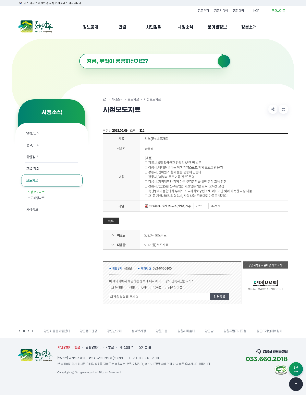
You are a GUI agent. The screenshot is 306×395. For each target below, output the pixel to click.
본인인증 (275, 27)
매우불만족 (175, 287)
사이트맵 (285, 27)
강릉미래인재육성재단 (270, 331)
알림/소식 (33, 133)
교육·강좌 (33, 168)
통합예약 (238, 11)
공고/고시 (33, 144)
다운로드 (199, 206)
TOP (296, 384)
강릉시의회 (221, 11)
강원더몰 (161, 331)
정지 (24, 331)
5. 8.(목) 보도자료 (155, 235)
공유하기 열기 (272, 109)
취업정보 (32, 156)
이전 (19, 331)
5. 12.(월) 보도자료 (156, 244)
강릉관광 (203, 11)
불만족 (157, 287)
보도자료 (32, 180)
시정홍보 (32, 209)
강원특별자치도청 (235, 331)
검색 (224, 61)
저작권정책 (126, 347)
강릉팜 (209, 331)
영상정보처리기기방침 (99, 347)
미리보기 (215, 206)
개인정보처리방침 (68, 347)
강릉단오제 (114, 331)
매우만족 (117, 287)
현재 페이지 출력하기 (283, 109)
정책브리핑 (138, 331)
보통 (144, 287)
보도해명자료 (36, 198)
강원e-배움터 (186, 331)
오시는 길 (145, 347)
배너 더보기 (33, 331)
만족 (132, 287)
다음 (29, 331)
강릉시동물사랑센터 (57, 331)
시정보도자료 (36, 192)
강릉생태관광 (88, 331)
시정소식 (117, 99)
